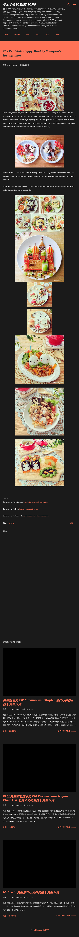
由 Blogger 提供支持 (39, 930)
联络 (56, 34)
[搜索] (68, 4)
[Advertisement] (39, 615)
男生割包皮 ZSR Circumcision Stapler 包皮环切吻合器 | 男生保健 (38, 702)
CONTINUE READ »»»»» (66, 731)
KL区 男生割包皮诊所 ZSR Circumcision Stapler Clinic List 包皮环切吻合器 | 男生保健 (35, 798)
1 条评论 (12, 827)
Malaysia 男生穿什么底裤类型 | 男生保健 (31, 892)
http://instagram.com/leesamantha (35, 502)
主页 (4, 34)
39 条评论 (12, 731)
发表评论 (12, 916)
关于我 (15, 34)
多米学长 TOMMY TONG (19, 4)
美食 (26, 34)
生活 (36, 34)
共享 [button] (71, 523)
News (11, 523)
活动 (46, 34)
